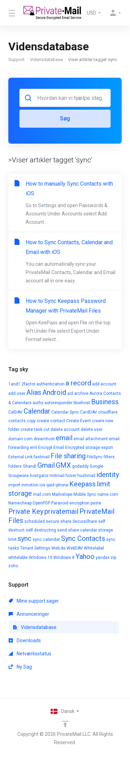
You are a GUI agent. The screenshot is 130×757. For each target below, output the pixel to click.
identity (107, 474)
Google (96, 466)
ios (42, 485)
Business (105, 402)
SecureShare (84, 521)
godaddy (80, 466)
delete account (65, 429)
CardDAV (88, 412)
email (64, 438)
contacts (17, 420)
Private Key (25, 511)
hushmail (86, 475)
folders (15, 466)
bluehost (81, 402)
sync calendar (46, 539)
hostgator (39, 475)
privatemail (61, 511)
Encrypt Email (51, 447)
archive (81, 393)
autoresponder (58, 402)
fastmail (42, 456)
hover (71, 475)
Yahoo (85, 556)
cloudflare (108, 412)
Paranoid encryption (70, 503)
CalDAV (15, 412)
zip (113, 557)
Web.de (58, 548)
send (62, 530)
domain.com (20, 438)
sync (25, 538)
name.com (107, 494)
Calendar (37, 411)
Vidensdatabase (46, 59)
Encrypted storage (82, 447)
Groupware (18, 475)
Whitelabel (94, 548)
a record (78, 383)
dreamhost (44, 438)
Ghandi (29, 466)
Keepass (82, 484)
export (107, 447)
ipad (50, 485)
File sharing (68, 456)
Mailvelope (62, 494)
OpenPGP (41, 503)
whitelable (18, 557)
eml (33, 447)
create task (31, 429)
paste (95, 503)
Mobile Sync (84, 494)
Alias (33, 392)
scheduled (34, 521)
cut (46, 429)
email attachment (90, 438)
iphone (61, 485)
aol (70, 393)
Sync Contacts (83, 538)
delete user (92, 429)
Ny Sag (20, 667)
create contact (51, 420)
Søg (65, 118)
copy (31, 420)
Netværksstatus (30, 653)
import (14, 485)
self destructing (41, 530)
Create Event (78, 420)
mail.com (42, 494)
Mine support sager (34, 601)
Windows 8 (64, 557)
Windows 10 (40, 557)
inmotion (29, 485)
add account (104, 384)
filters (109, 456)
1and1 (14, 384)
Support (16, 59)
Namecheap (20, 503)
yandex (103, 557)
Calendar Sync (65, 412)
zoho (13, 565)
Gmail (46, 465)
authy (38, 402)
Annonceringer (29, 614)
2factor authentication (42, 384)
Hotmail (57, 475)
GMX (63, 465)
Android (54, 392)
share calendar (82, 530)
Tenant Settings (35, 548)
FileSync (95, 456)
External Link (20, 456)
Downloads (25, 640)
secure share (58, 521)
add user (16, 393)
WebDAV (75, 548)
